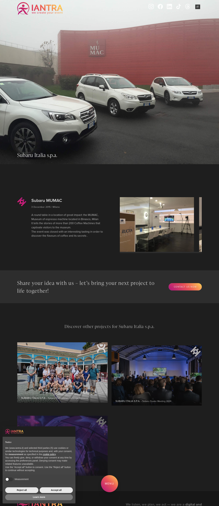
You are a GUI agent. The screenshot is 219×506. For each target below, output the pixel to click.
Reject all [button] (22, 490)
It (198, 7)
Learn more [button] (39, 497)
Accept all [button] (56, 490)
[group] (154, 224)
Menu (109, 484)
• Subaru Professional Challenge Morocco (54, 411)
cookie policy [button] (49, 454)
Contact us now (185, 286)
